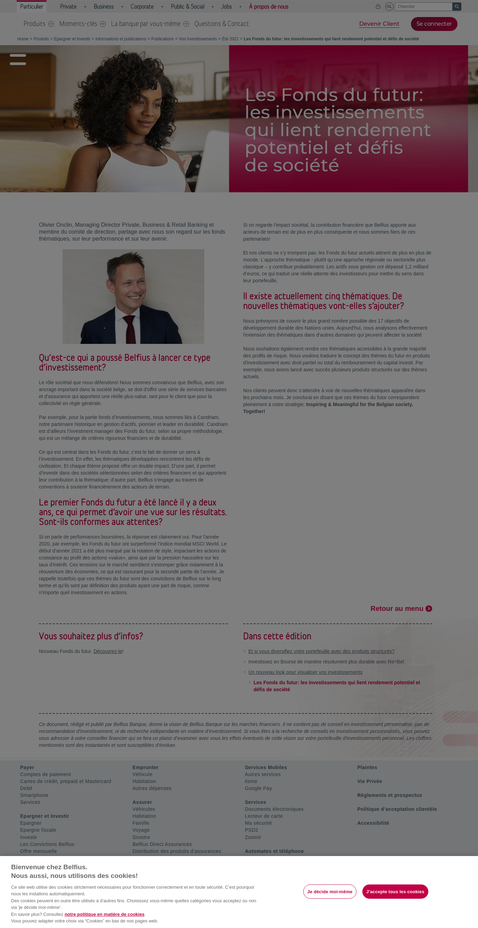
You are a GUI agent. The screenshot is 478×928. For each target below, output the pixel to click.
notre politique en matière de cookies (105, 914)
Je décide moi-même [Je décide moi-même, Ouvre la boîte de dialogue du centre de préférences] (329, 891)
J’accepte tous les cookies (395, 891)
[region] (239, 892)
